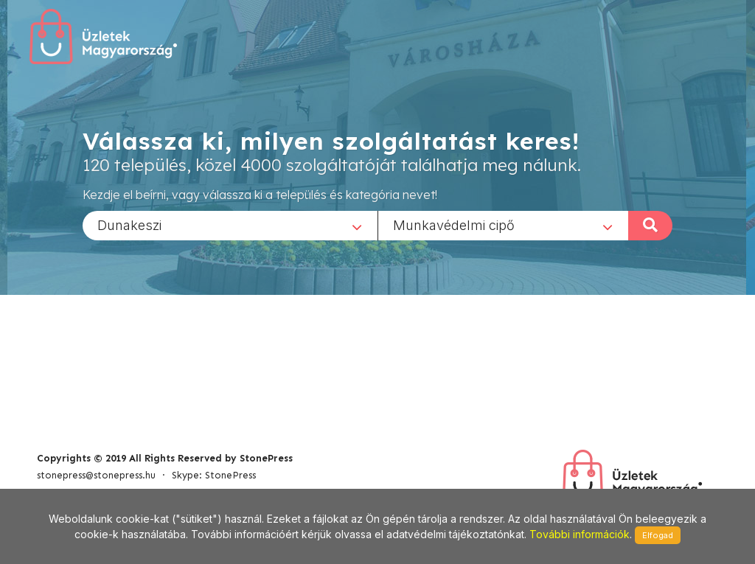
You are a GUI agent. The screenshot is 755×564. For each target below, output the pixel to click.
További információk (579, 534)
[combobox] (230, 225)
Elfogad (657, 535)
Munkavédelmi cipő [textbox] (454, 224)
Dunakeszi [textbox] (129, 224)
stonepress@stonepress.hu (96, 475)
